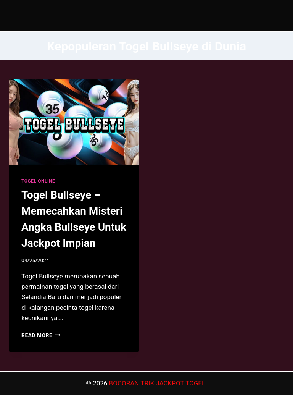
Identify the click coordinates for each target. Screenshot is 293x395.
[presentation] (74, 122)
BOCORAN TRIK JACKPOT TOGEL (158, 383)
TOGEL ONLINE (38, 181)
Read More (40, 335)
